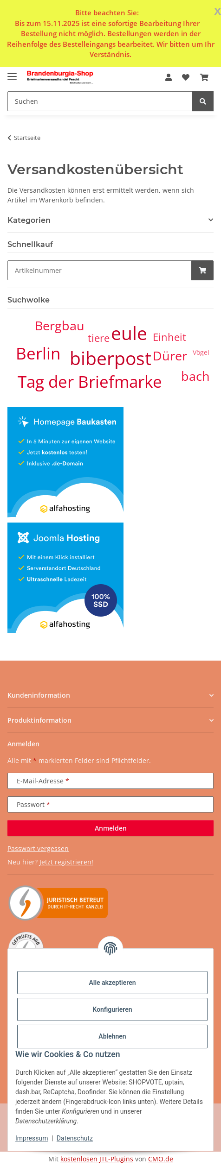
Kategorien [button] (29, 220)
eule (129, 333)
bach (195, 376)
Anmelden (111, 828)
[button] (168, 77)
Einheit (169, 337)
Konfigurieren (112, 1009)
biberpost (110, 358)
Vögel (201, 352)
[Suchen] (203, 101)
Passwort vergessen (38, 848)
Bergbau (59, 325)
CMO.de (160, 1158)
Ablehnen (112, 1036)
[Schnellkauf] (99, 270)
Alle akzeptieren (112, 982)
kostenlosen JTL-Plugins (96, 1158)
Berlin (38, 353)
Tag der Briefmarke (90, 381)
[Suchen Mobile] (100, 101)
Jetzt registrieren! (66, 861)
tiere (99, 338)
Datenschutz (75, 1138)
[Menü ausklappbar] (12, 73)
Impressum (31, 1138)
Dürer (170, 355)
